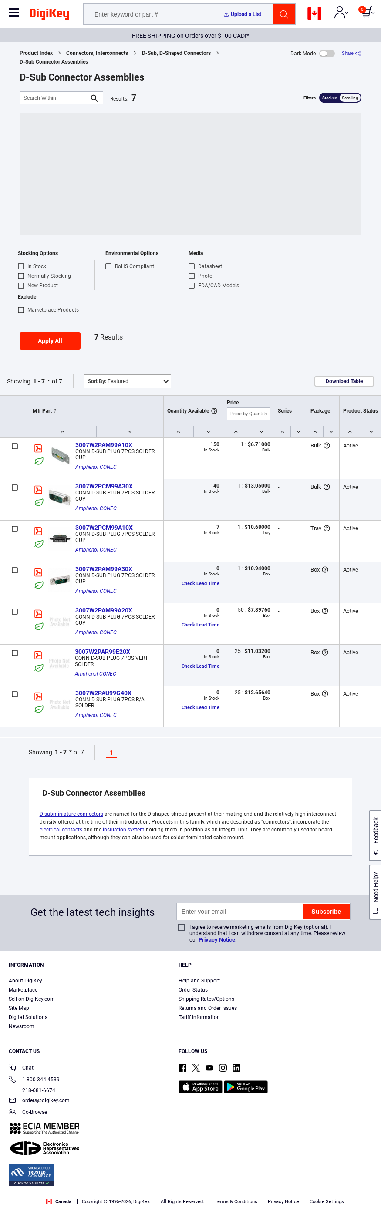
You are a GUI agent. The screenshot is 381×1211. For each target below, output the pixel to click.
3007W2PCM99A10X (104, 527)
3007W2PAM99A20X (103, 610)
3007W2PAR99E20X (102, 651)
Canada (58, 1201)
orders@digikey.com (39, 1101)
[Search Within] (54, 98)
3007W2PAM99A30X (103, 568)
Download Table (344, 381)
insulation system (124, 830)
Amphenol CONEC (96, 467)
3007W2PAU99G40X (103, 693)
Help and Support (199, 981)
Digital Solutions (28, 1017)
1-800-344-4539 (34, 1080)
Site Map (19, 1008)
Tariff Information (199, 1017)
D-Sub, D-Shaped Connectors (176, 53)
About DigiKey (25, 981)
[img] (49, 16)
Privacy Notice (217, 939)
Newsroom (21, 1026)
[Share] (351, 53)
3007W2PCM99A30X (104, 486)
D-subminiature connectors (71, 814)
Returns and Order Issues (208, 1008)
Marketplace (23, 990)
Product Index (36, 53)
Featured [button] (108, 381)
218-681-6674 (32, 1090)
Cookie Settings (327, 1201)
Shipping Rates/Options (206, 999)
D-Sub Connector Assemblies (54, 62)
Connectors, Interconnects (97, 53)
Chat (21, 1068)
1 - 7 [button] (39, 381)
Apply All (50, 340)
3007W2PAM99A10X (103, 444)
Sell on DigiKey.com (32, 999)
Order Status (193, 990)
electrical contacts (61, 830)
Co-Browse (28, 1113)
